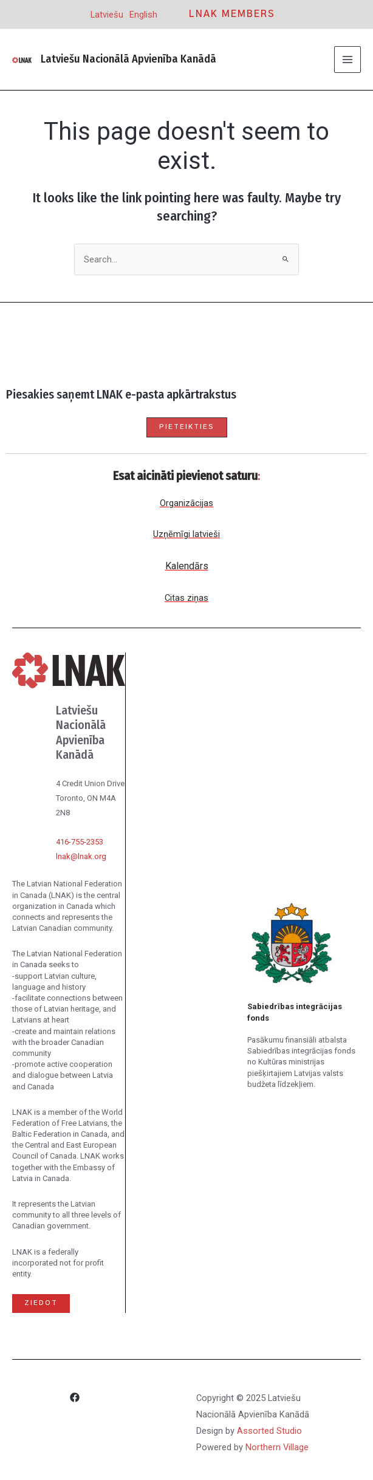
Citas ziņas (186, 597)
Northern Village (277, 1447)
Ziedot (41, 1303)
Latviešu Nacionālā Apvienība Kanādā (128, 59)
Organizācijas (186, 503)
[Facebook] (74, 1399)
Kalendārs (186, 566)
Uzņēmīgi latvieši (186, 534)
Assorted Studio (269, 1430)
